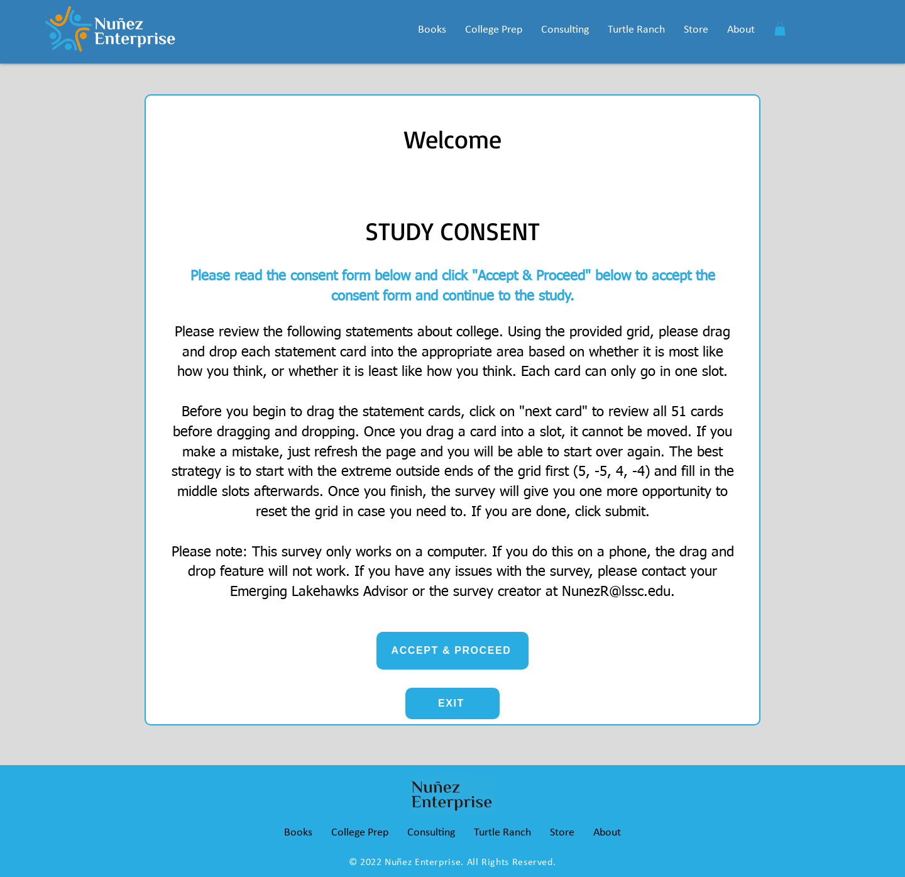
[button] (432, 29)
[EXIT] (452, 703)
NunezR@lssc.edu (616, 592)
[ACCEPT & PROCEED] (452, 651)
